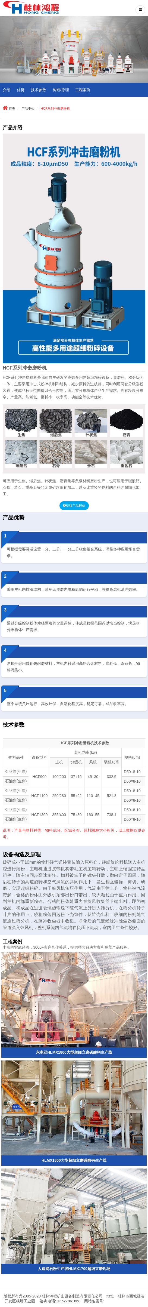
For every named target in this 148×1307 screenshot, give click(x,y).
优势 (20, 90)
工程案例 (82, 90)
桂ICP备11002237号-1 (124, 1301)
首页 (12, 108)
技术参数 (38, 90)
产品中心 (27, 108)
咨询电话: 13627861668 (60, 1301)
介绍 (6, 90)
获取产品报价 (75, 506)
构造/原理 (61, 90)
